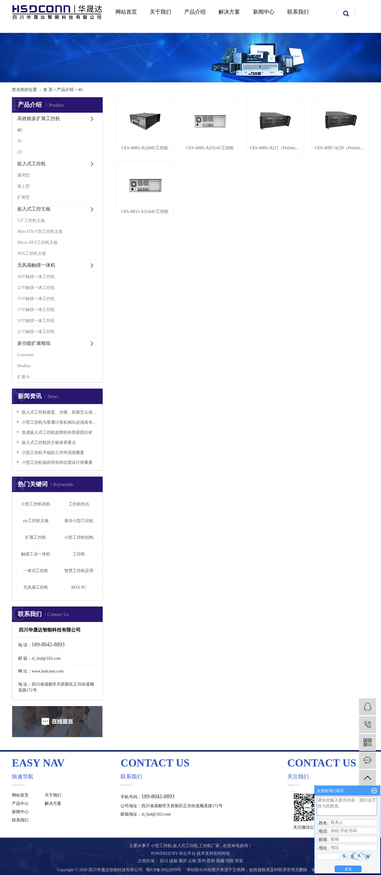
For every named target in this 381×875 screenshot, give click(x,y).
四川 (164, 861)
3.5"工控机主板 (31, 220)
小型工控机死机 (35, 504)
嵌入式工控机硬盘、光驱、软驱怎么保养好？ (59, 412)
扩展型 (23, 197)
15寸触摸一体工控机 (36, 298)
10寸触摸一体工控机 (36, 276)
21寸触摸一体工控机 (36, 331)
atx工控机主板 (36, 521)
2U (19, 152)
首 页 (48, 89)
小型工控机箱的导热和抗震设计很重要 (57, 462)
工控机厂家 (209, 845)
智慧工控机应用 (78, 570)
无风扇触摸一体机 (36, 265)
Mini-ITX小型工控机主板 (40, 231)
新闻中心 (263, 12)
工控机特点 (78, 504)
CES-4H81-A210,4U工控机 (210, 148)
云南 (192, 861)
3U (19, 141)
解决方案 (229, 12)
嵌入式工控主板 (34, 208)
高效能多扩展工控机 (38, 118)
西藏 (221, 861)
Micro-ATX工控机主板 (37, 242)
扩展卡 (23, 377)
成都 (174, 861)
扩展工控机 (35, 537)
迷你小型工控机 (78, 521)
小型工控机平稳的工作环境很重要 (52, 452)
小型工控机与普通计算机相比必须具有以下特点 (59, 422)
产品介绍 (195, 12)
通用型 (23, 175)
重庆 (183, 861)
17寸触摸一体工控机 (36, 309)
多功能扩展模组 (34, 343)
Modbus (24, 366)
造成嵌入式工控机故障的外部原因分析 (57, 432)
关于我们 (160, 12)
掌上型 (23, 186)
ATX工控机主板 (31, 253)
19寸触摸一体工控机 (36, 320)
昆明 (211, 861)
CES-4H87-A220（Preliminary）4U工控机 (340, 148)
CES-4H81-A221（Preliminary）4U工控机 (275, 148)
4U (80, 89)
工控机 (79, 554)
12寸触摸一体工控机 (36, 287)
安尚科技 (221, 853)
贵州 (202, 861)
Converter (25, 355)
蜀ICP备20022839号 (164, 870)
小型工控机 (161, 845)
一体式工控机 (35, 570)
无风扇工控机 (35, 587)
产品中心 (20, 803)
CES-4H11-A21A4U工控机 (144, 211)
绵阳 (230, 861)
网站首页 (126, 12)
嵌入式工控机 (31, 163)
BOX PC (78, 587)
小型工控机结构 (78, 537)
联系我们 (298, 12)
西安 (239, 861)
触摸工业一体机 (35, 554)
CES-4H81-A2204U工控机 (145, 148)
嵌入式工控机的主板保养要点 (48, 442)
